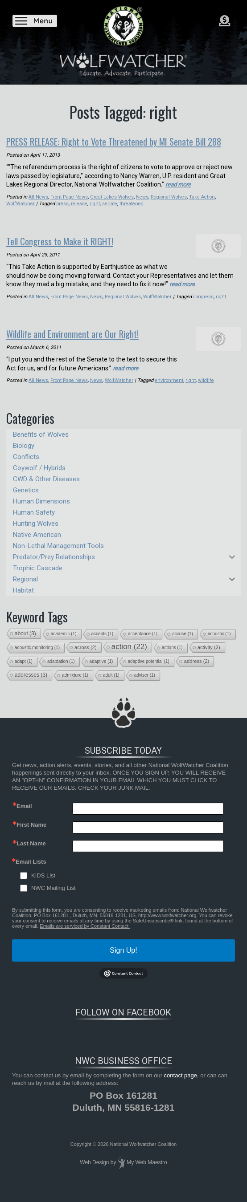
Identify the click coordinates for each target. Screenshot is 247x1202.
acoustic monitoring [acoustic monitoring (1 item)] (37, 657)
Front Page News (69, 209)
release (79, 216)
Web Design (94, 1173)
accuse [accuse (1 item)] (182, 644)
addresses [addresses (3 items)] (31, 685)
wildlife (206, 391)
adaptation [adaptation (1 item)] (61, 671)
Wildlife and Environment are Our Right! (83, 344)
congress (204, 308)
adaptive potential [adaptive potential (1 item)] (148, 671)
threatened (132, 216)
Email (24, 815)
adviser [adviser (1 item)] (144, 685)
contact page (180, 1085)
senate (110, 216)
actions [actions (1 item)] (172, 657)
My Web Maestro (147, 1173)
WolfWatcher (20, 216)
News (143, 209)
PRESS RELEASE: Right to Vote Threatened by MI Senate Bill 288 (116, 147)
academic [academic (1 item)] (64, 644)
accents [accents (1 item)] (102, 644)
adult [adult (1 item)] (111, 685)
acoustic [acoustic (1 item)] (219, 644)
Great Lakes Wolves (113, 209)
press (63, 216)
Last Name (31, 853)
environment (169, 391)
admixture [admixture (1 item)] (75, 685)
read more (179, 196)
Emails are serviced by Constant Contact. (85, 935)
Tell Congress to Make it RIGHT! (68, 252)
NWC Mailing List (53, 898)
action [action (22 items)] (129, 657)
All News (38, 209)
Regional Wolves (170, 209)
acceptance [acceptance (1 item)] (142, 644)
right (95, 216)
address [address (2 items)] (197, 671)
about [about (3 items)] (25, 644)
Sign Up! (123, 960)
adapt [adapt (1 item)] (24, 671)
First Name (31, 834)
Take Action (203, 209)
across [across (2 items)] (85, 657)
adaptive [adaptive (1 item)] (101, 671)
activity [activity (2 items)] (209, 657)
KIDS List (43, 885)
